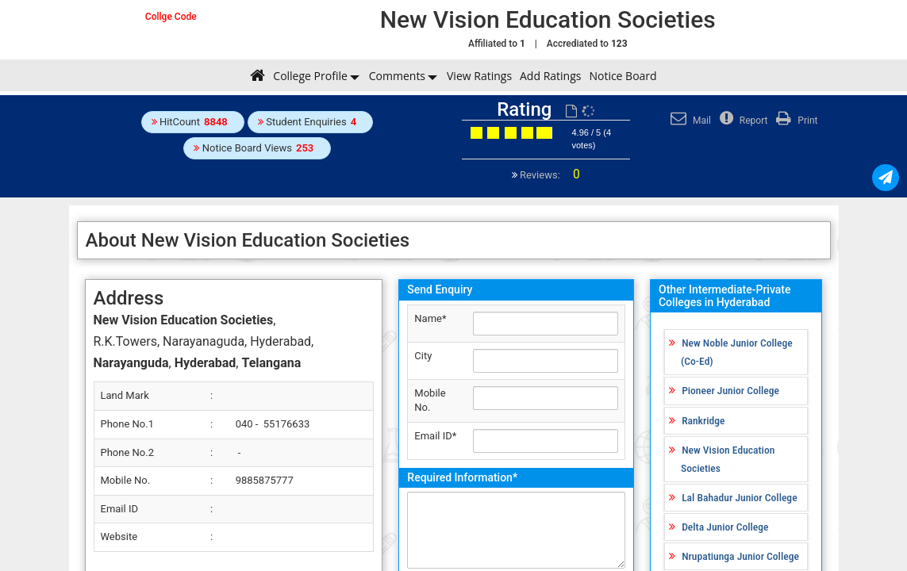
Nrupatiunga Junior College (740, 556)
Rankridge (703, 420)
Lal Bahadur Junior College (739, 497)
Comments (397, 75)
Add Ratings (550, 75)
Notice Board (622, 75)
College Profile (310, 75)
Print (794, 120)
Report (742, 120)
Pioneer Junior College (730, 390)
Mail (689, 120)
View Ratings (479, 75)
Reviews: (548, 175)
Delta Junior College (725, 526)
